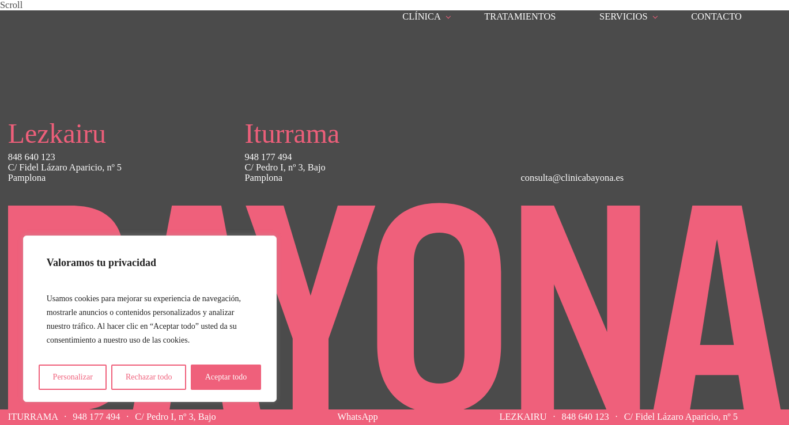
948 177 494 (96, 416)
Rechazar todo (149, 377)
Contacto (716, 16)
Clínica (421, 16)
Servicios (623, 16)
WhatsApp (358, 416)
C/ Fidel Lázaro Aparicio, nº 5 (681, 416)
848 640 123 (585, 416)
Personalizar (73, 377)
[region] (150, 319)
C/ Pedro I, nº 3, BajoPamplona (284, 172)
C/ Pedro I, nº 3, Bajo (175, 416)
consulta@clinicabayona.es (572, 177)
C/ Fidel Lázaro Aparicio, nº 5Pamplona (65, 172)
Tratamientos (520, 16)
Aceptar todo (226, 377)
